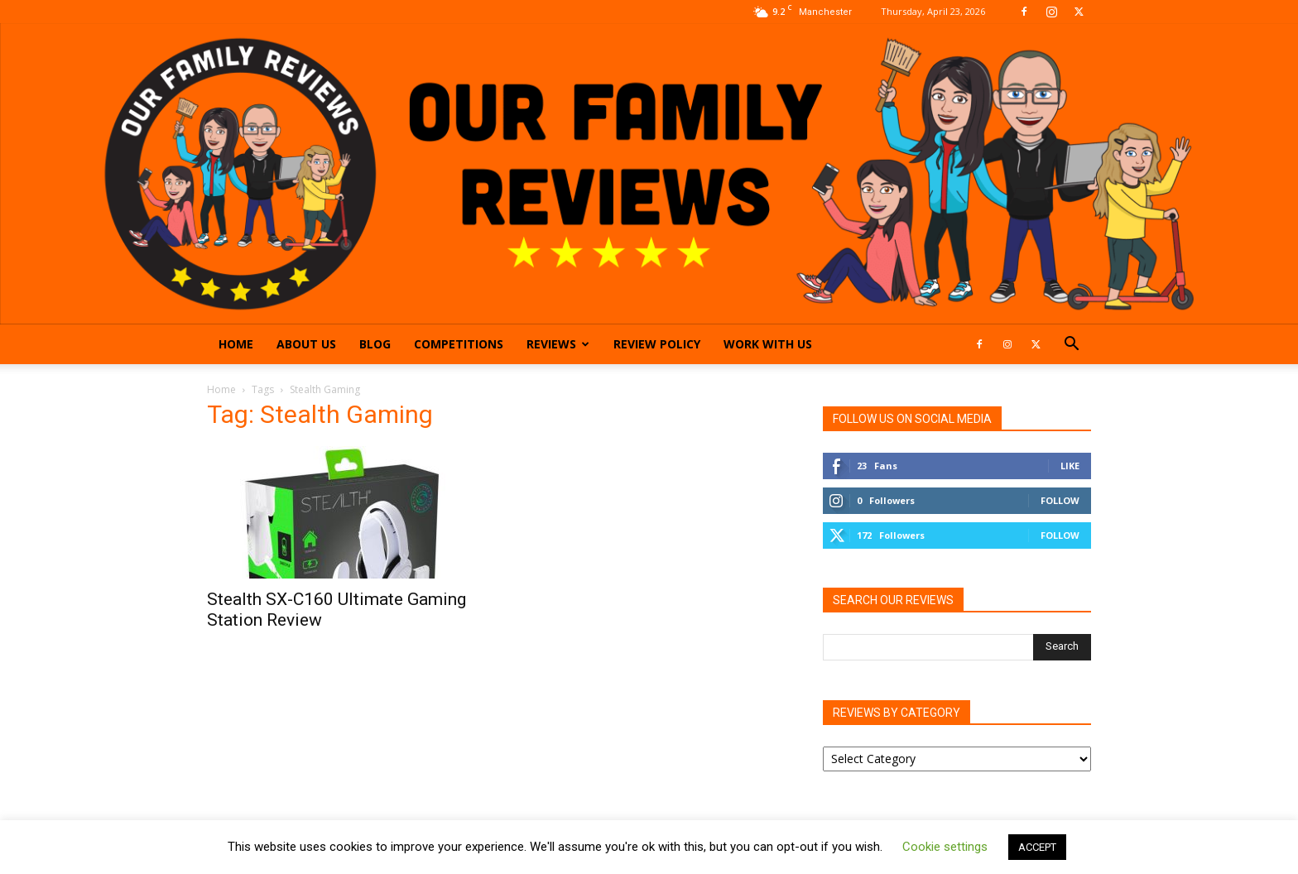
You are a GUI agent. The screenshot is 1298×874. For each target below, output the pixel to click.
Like (1069, 465)
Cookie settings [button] (945, 846)
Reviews (557, 344)
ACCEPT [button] (1037, 847)
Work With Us (768, 344)
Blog (375, 344)
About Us (306, 344)
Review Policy (656, 344)
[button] (1071, 345)
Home (236, 344)
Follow (1060, 500)
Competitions (458, 344)
